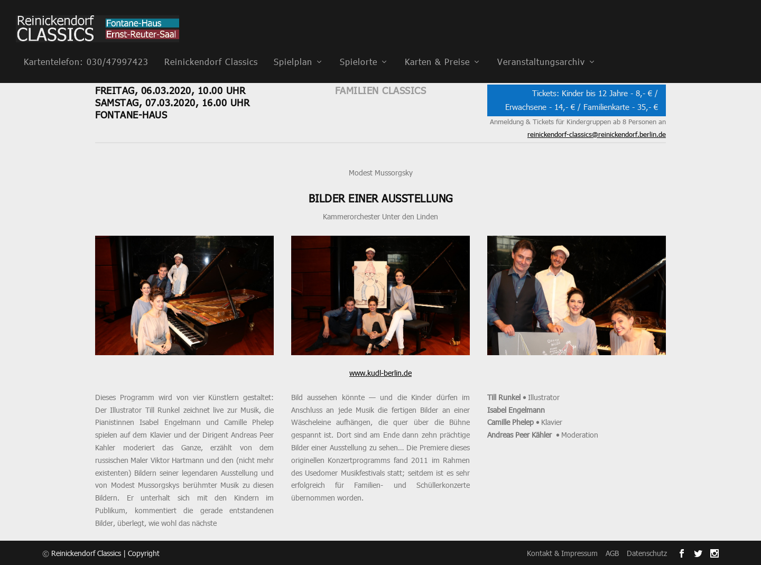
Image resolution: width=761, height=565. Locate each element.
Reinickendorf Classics (211, 46)
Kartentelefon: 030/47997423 (86, 46)
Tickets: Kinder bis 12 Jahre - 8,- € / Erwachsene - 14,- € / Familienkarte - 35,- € (581, 100)
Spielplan (293, 46)
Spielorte (358, 46)
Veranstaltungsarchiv (541, 46)
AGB (612, 552)
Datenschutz (647, 552)
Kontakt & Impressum (562, 552)
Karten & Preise (437, 46)
